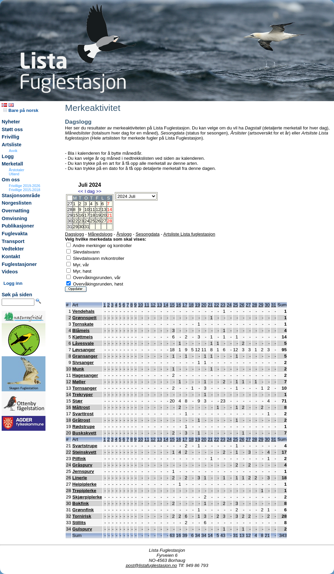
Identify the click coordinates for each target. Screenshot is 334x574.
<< (80, 191)
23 (81, 220)
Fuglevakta (15, 233)
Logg (8, 156)
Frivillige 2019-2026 (24, 186)
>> (99, 191)
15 (75, 215)
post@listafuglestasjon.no (151, 565)
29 (75, 226)
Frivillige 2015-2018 (24, 190)
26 (98, 220)
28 (254, 304)
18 (92, 215)
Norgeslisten (17, 203)
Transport (13, 241)
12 (98, 209)
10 (86, 209)
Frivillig (10, 137)
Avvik (13, 151)
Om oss (11, 179)
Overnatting (15, 210)
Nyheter (11, 121)
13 (103, 209)
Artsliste (12, 144)
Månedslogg (100, 234)
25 (92, 220)
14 (165, 304)
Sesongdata (148, 234)
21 (210, 304)
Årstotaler (16, 170)
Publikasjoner (18, 226)
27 (103, 220)
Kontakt (11, 256)
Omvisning (14, 218)
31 (86, 226)
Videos (10, 271)
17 (86, 215)
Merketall (12, 164)
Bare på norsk (20, 110)
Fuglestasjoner (19, 264)
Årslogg (124, 234)
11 (92, 209)
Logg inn (12, 283)
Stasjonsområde (21, 195)
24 (86, 220)
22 (75, 220)
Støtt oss (12, 129)
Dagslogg (74, 234)
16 (81, 215)
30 (81, 226)
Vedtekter (13, 248)
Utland (14, 174)
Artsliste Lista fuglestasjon (189, 234)
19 (98, 215)
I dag (90, 191)
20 (103, 215)
